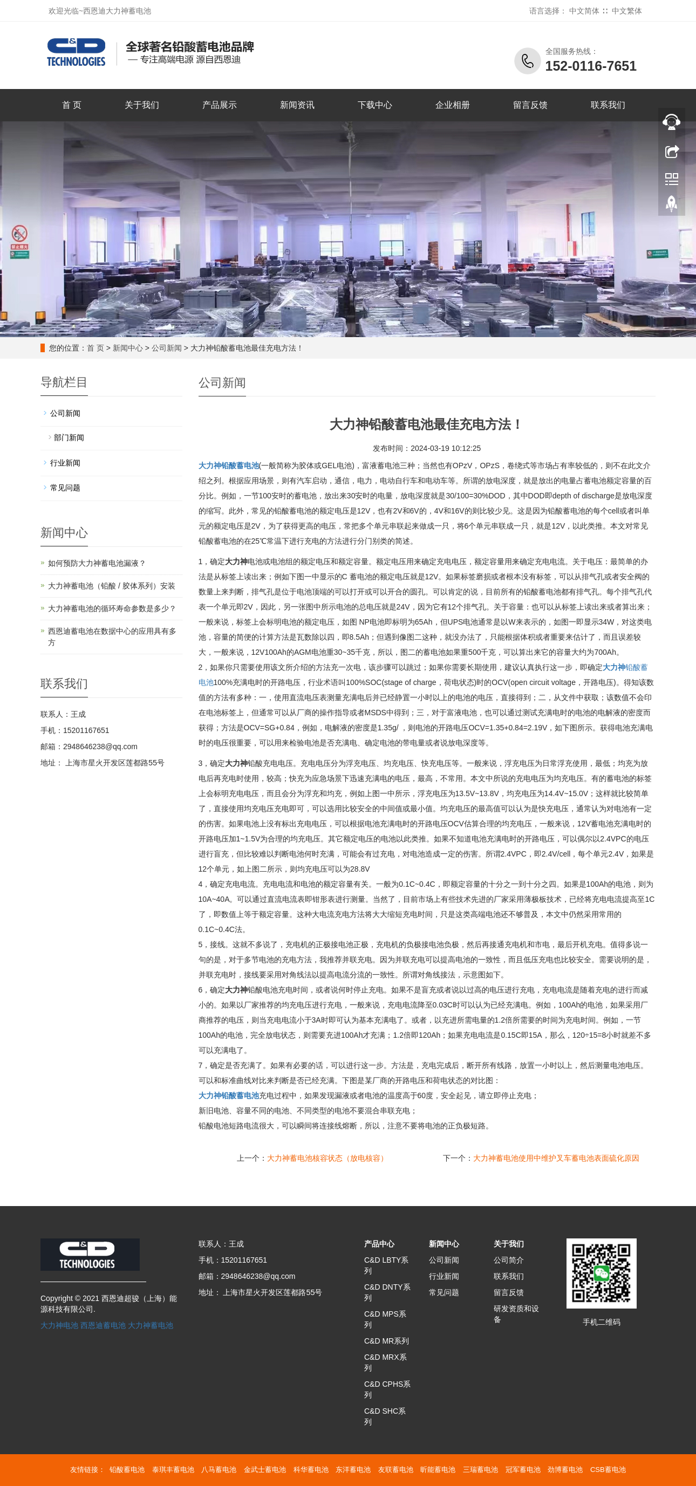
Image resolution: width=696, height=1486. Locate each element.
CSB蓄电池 (608, 1470)
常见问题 (65, 487)
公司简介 (509, 1260)
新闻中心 (128, 348)
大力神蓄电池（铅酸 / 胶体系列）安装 (111, 585)
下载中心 (375, 104)
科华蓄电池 (311, 1470)
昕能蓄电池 (437, 1470)
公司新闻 (167, 348)
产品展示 (219, 104)
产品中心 (379, 1244)
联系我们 (608, 104)
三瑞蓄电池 (480, 1470)
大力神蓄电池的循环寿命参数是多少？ (112, 608)
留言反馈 (530, 104)
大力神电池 (59, 1325)
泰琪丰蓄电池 (173, 1470)
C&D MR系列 (386, 1341)
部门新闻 (69, 437)
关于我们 (142, 104)
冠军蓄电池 (523, 1470)
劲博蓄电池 (565, 1470)
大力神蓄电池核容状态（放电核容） (327, 1158)
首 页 (71, 104)
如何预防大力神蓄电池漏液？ (97, 563)
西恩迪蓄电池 (103, 1325)
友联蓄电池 (395, 1470)
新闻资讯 (297, 104)
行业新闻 (65, 462)
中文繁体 (627, 10)
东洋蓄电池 (353, 1470)
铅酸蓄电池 (229, 1095)
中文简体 (584, 10)
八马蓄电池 (218, 1470)
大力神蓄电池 (150, 1325)
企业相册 (452, 104)
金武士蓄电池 (265, 1470)
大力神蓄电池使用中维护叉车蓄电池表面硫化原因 (556, 1158)
